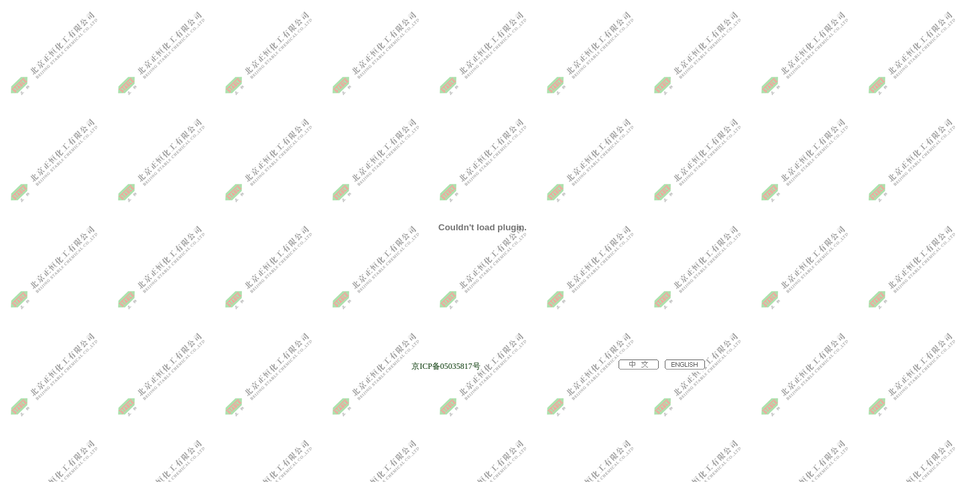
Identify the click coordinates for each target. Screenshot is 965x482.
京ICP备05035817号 (445, 366)
